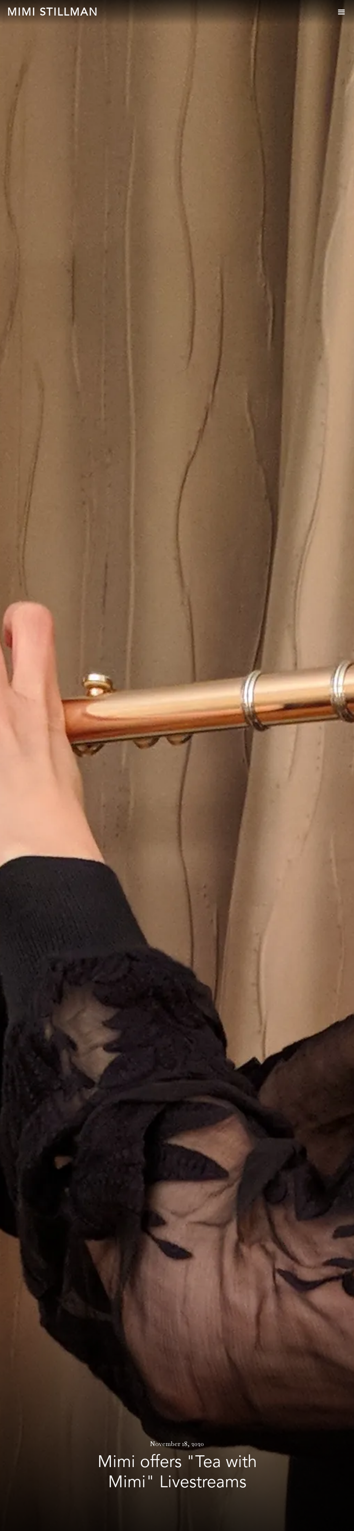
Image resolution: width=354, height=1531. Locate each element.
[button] (341, 12)
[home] (52, 13)
